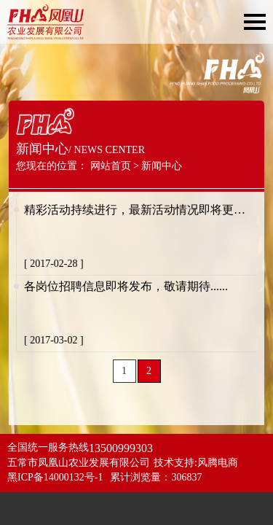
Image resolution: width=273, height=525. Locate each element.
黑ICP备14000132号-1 (55, 477)
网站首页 (110, 165)
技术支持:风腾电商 (196, 462)
